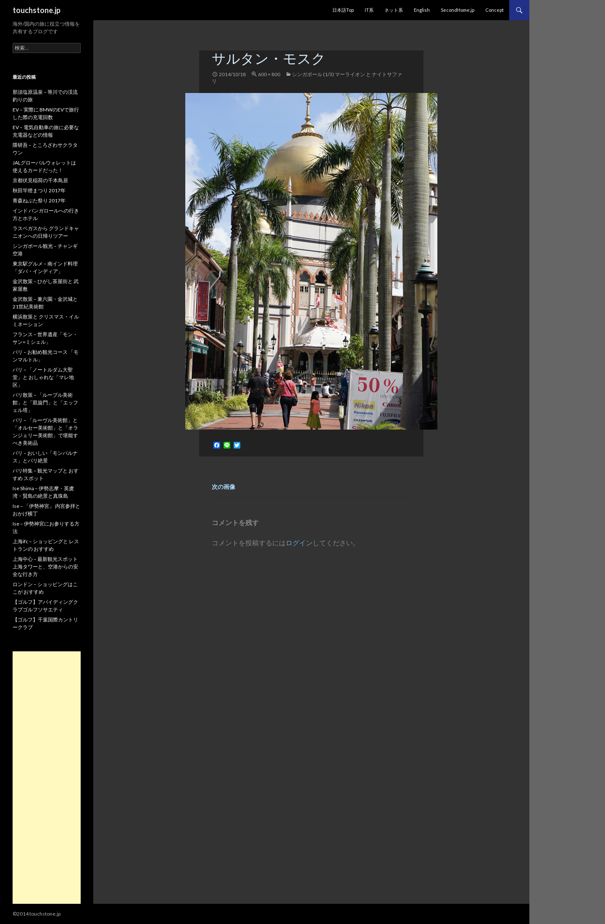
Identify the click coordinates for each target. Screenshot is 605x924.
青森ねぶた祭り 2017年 (39, 200)
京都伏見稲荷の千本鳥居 (40, 180)
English (422, 10)
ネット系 (393, 10)
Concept (494, 10)
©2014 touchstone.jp (36, 914)
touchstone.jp (36, 10)
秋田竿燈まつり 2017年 (39, 190)
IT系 (369, 10)
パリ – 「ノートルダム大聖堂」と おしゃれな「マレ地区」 (43, 377)
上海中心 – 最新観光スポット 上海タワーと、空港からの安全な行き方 (45, 566)
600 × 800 (269, 74)
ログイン (299, 543)
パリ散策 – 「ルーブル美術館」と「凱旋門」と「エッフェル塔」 (45, 402)
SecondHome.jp (457, 10)
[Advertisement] (47, 777)
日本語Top (343, 10)
